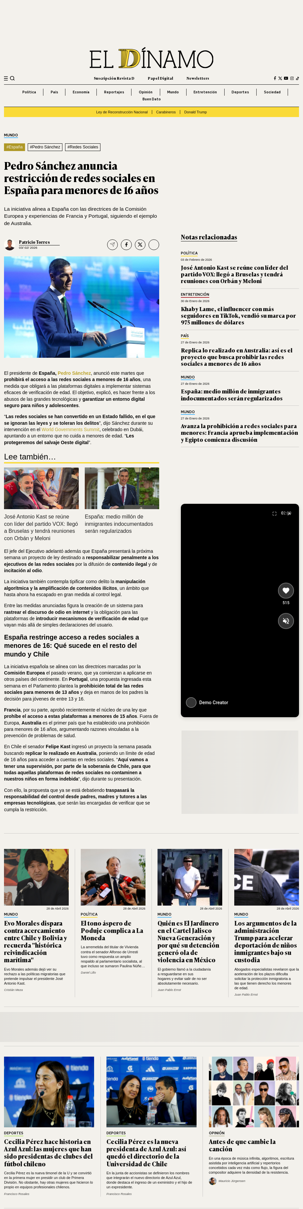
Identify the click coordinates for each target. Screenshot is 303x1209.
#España (14, 147)
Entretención (205, 92)
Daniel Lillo (88, 972)
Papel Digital (160, 78)
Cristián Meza (13, 990)
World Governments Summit (71, 429)
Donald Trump (195, 112)
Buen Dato (151, 99)
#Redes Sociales (82, 147)
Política (29, 92)
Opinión (146, 92)
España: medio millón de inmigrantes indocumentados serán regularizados (119, 524)
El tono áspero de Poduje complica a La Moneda (112, 930)
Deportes (240, 92)
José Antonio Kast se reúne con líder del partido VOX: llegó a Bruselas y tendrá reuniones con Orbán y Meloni (234, 274)
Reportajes (114, 92)
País (54, 92)
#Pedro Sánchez (45, 147)
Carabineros (166, 112)
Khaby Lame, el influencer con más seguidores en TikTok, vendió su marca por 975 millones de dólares (238, 315)
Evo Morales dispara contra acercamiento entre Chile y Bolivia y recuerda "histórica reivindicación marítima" (35, 941)
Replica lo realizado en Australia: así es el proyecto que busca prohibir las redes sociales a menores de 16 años (236, 357)
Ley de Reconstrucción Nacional (121, 112)
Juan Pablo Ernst (169, 990)
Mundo (173, 92)
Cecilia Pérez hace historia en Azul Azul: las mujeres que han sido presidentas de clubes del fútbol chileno (48, 1152)
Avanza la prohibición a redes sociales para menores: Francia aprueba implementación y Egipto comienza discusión (239, 432)
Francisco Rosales (16, 1194)
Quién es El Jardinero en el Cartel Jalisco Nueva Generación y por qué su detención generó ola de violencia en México (188, 941)
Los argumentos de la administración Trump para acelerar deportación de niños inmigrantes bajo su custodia (265, 941)
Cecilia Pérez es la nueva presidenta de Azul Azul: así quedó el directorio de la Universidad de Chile (146, 1152)
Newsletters (198, 78)
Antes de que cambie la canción (242, 1145)
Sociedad (272, 92)
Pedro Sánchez (74, 373)
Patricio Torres (34, 242)
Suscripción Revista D (114, 78)
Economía (81, 92)
